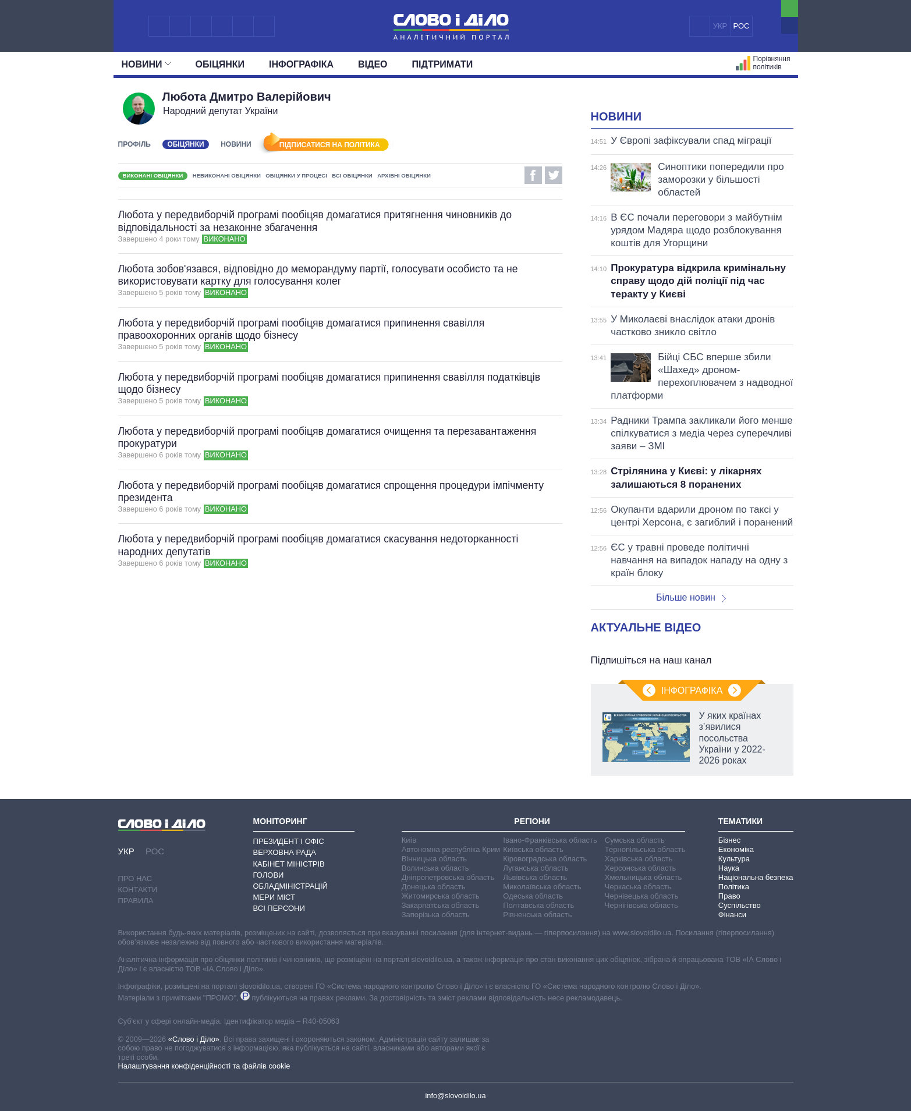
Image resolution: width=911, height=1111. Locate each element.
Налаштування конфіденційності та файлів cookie (204, 1066)
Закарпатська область (441, 905)
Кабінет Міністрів (289, 864)
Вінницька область (434, 858)
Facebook (533, 175)
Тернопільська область (645, 849)
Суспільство (739, 905)
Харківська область (639, 858)
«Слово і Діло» (193, 1039)
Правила (136, 900)
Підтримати (442, 64)
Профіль (134, 144)
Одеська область (533, 896)
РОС (741, 26)
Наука (728, 868)
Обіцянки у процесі (296, 175)
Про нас (135, 878)
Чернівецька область (641, 896)
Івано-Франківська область (550, 840)
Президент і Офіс (288, 841)
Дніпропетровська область (448, 877)
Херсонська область (640, 868)
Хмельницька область (643, 877)
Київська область (533, 849)
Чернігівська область (641, 905)
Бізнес (729, 840)
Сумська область (635, 840)
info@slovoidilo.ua (455, 1095)
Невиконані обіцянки (227, 175)
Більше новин (691, 597)
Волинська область (435, 868)
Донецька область (434, 886)
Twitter (553, 175)
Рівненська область (537, 914)
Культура (734, 858)
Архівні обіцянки (404, 175)
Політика (733, 886)
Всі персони (279, 908)
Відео (373, 64)
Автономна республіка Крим (451, 849)
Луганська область (535, 868)
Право (729, 896)
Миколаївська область (542, 886)
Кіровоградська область (545, 858)
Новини (146, 64)
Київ (409, 840)
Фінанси (732, 914)
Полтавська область (538, 905)
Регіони (532, 821)
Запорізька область (436, 914)
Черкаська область (638, 886)
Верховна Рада (285, 852)
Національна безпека (755, 877)
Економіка (736, 849)
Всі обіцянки (352, 175)
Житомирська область (441, 896)
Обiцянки (220, 64)
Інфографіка (301, 64)
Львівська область (535, 877)
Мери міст (274, 897)
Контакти (138, 889)
